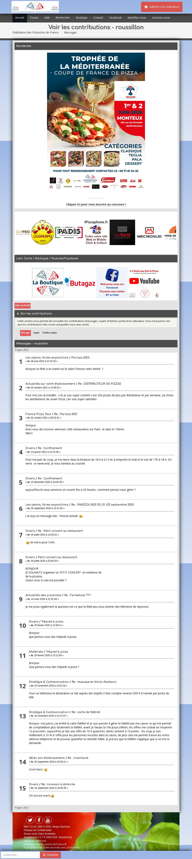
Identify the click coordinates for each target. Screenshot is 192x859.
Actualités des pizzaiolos (43, 595)
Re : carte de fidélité (86, 712)
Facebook (115, 17)
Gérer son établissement (47, 758)
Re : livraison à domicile (58, 784)
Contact (98, 17)
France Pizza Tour (38, 414)
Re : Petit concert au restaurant (60, 530)
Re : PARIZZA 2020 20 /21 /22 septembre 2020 (102, 504)
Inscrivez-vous (161, 17)
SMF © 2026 (44, 826)
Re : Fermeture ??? (77, 595)
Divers (30, 448)
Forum (34, 17)
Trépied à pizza (52, 621)
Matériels (36, 651)
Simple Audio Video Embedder (40, 833)
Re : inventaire (78, 758)
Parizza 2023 (80, 357)
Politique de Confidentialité (38, 830)
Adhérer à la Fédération (161, 7)
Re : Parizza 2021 (65, 414)
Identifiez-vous (137, 17)
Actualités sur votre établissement (50, 383)
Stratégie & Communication (49, 681)
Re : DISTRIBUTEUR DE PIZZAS (99, 383)
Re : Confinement (50, 448)
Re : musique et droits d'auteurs (94, 681)
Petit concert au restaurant (57, 557)
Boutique (81, 17)
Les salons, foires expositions (46, 357)
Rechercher (63, 17)
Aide (47, 17)
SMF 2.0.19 (30, 826)
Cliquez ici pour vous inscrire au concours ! (96, 204)
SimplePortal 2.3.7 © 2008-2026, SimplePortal (48, 837)
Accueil (19, 17)
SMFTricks (40, 841)
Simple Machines (61, 826)
